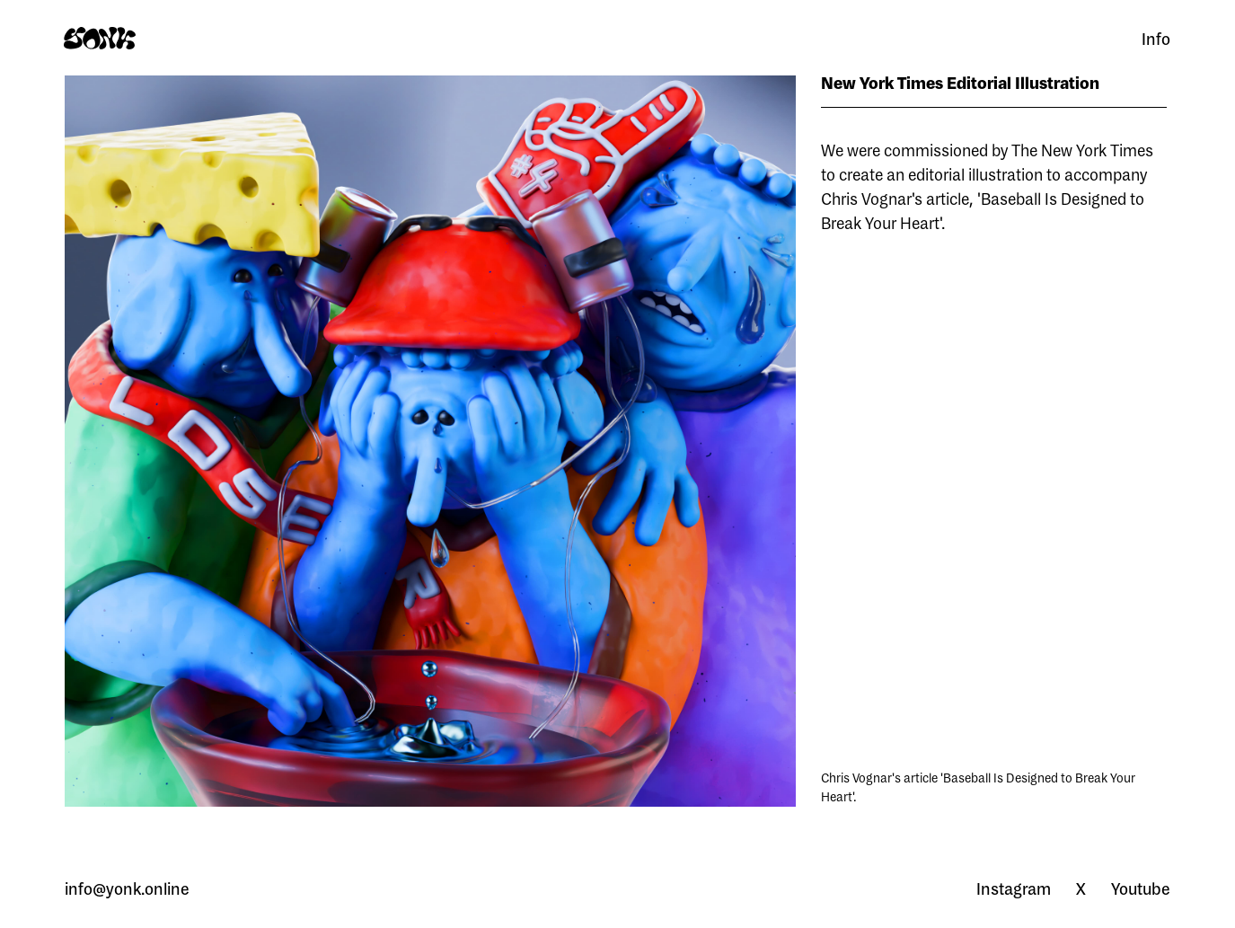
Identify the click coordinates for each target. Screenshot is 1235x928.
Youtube (1140, 888)
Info (1156, 38)
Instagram (1013, 888)
